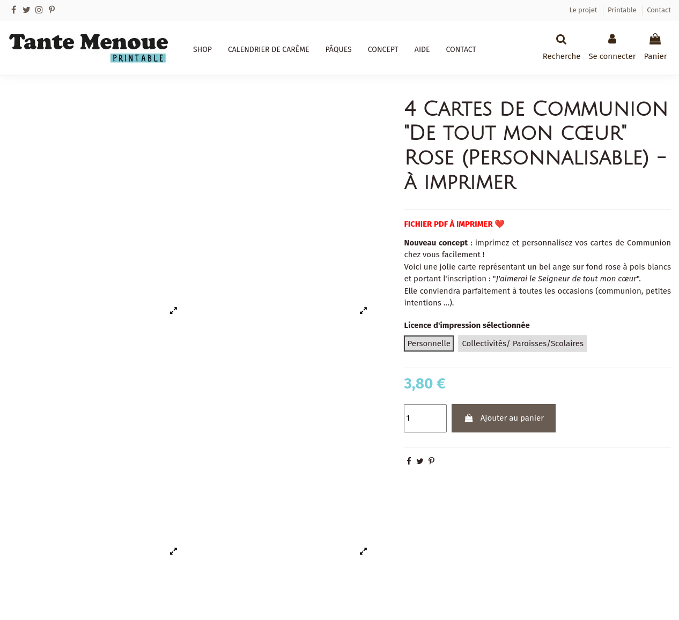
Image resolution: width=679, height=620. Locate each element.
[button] (202, 49)
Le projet (584, 10)
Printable (623, 10)
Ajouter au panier (504, 418)
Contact (659, 10)
